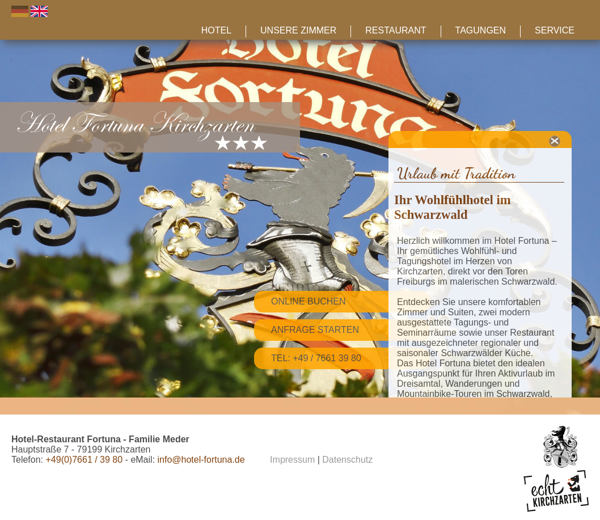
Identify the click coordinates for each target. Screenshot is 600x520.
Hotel (216, 30)
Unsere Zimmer (298, 30)
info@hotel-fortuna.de (201, 459)
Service (554, 30)
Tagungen (480, 30)
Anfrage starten (315, 330)
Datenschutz (347, 459)
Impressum (292, 459)
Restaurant (395, 30)
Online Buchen (308, 301)
